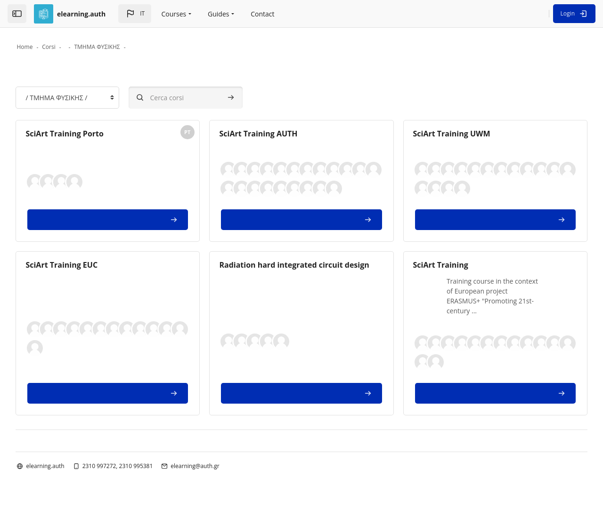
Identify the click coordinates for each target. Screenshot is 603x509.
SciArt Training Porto (87, 134)
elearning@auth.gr (217, 466)
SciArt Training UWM (444, 134)
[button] (134, 13)
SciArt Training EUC (84, 265)
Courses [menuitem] (174, 13)
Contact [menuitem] (262, 13)
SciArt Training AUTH (266, 134)
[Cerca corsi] (208, 98)
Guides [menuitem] (218, 13)
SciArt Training (433, 265)
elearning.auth (67, 466)
